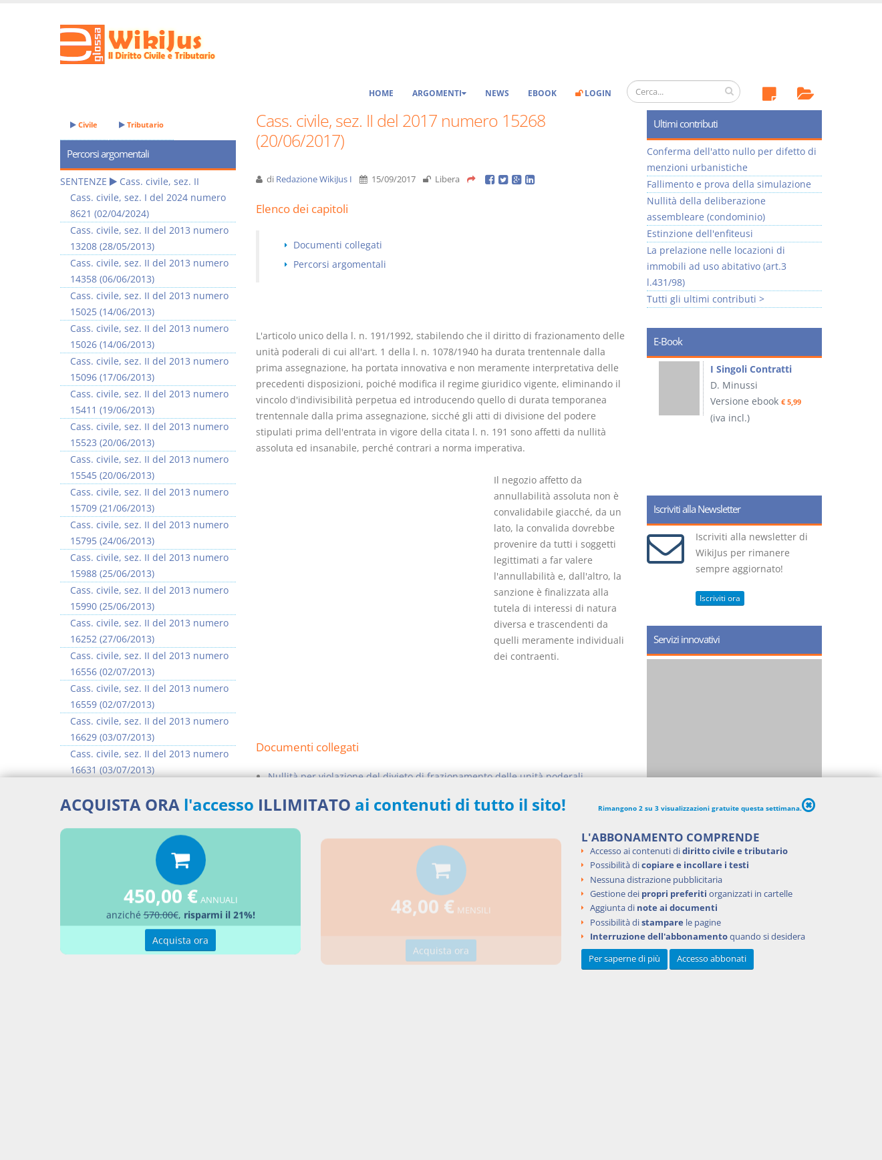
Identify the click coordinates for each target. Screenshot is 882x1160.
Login (593, 93)
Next (806, 422)
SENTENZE (83, 181)
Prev (661, 422)
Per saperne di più (624, 958)
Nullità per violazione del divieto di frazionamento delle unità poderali (425, 776)
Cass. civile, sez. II (159, 181)
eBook (542, 93)
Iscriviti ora (720, 598)
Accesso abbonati (711, 958)
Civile (84, 125)
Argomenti (439, 93)
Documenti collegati (337, 244)
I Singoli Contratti (751, 369)
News (497, 93)
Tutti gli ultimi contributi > (705, 299)
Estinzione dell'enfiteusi (700, 233)
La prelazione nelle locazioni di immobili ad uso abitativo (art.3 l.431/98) (716, 266)
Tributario (141, 125)
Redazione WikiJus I (314, 179)
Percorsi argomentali (339, 264)
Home (381, 93)
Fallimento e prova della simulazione (729, 184)
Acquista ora (180, 942)
